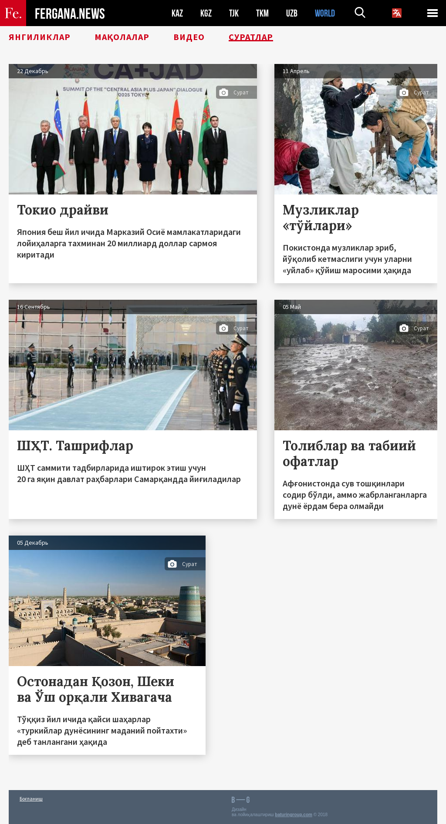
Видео (189, 37)
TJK (234, 13)
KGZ (206, 13)
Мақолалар (122, 37)
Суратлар (251, 37)
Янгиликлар (40, 37)
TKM (262, 13)
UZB (291, 13)
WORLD (325, 13)
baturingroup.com (293, 814)
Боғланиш (31, 798)
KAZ (177, 13)
